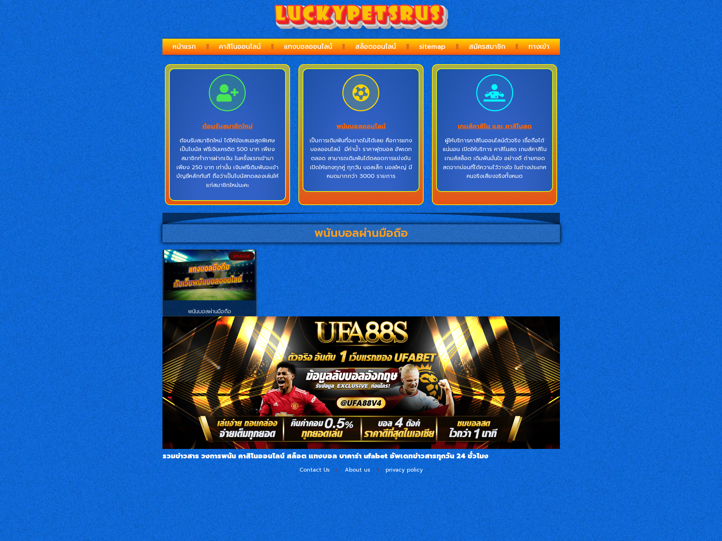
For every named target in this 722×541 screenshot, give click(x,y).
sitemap (432, 47)
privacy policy (405, 470)
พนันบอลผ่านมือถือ (209, 311)
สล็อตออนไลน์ (375, 47)
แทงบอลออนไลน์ (308, 47)
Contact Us (313, 470)
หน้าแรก (184, 47)
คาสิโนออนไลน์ (240, 47)
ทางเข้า (539, 47)
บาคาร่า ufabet (363, 456)
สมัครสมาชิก (487, 47)
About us (358, 470)
